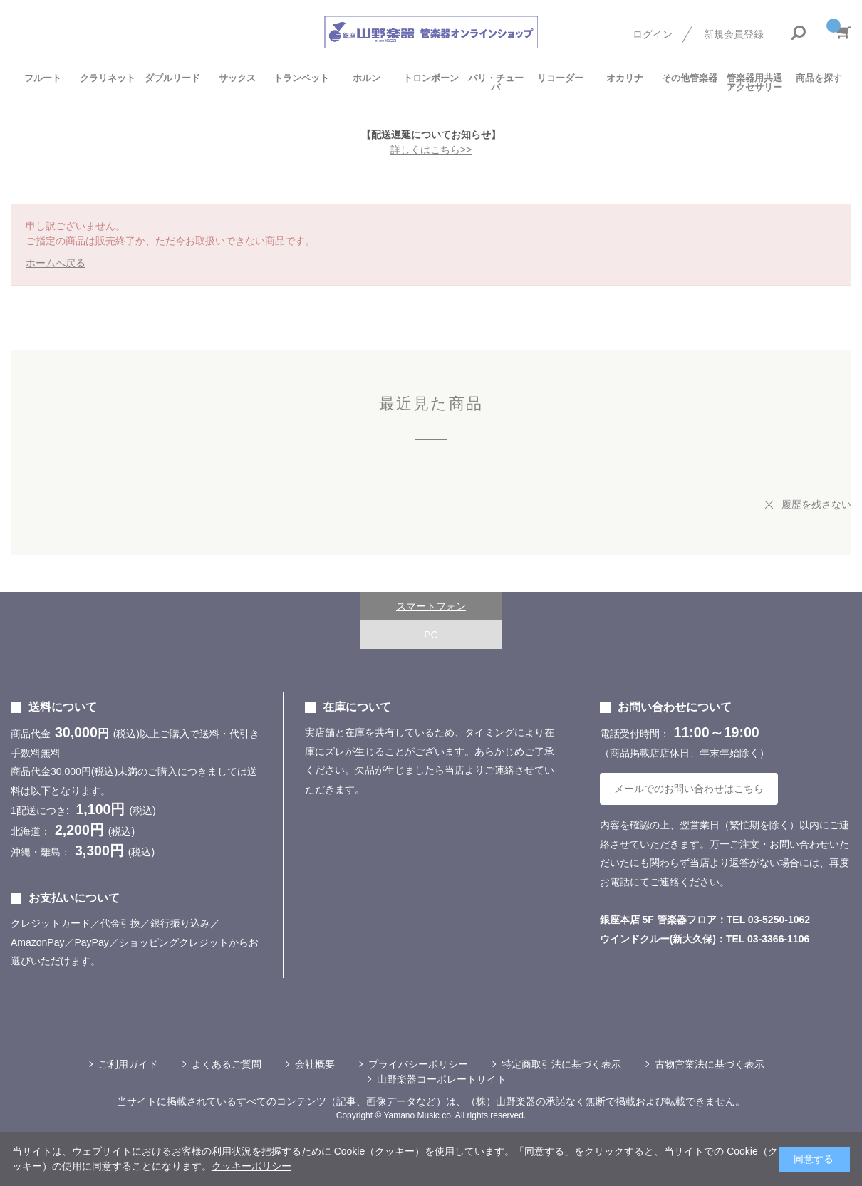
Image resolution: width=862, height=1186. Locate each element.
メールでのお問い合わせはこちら (689, 788)
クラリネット (107, 78)
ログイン (653, 34)
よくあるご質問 (226, 1064)
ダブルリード (172, 78)
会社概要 (315, 1064)
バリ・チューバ (496, 83)
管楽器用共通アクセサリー (754, 83)
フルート (42, 78)
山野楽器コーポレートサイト (442, 1079)
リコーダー (560, 78)
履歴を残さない (816, 504)
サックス (237, 78)
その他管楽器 (689, 78)
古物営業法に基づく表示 (709, 1064)
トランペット (301, 78)
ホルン (366, 78)
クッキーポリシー (251, 1166)
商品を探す (819, 78)
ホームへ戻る (55, 263)
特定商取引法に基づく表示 (561, 1064)
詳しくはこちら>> (431, 149)
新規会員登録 (734, 34)
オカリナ (624, 78)
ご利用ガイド (128, 1064)
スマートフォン (431, 606)
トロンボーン (431, 78)
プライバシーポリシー (418, 1064)
